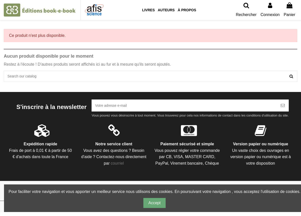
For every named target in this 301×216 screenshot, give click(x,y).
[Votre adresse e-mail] (184, 108)
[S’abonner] (283, 108)
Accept (154, 203)
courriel (117, 167)
